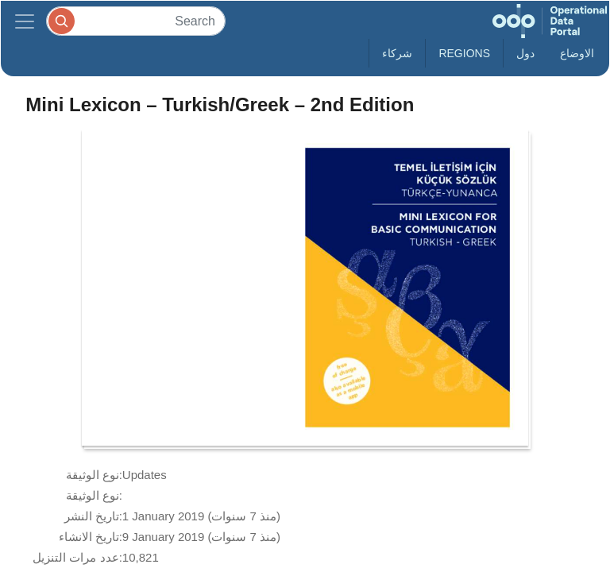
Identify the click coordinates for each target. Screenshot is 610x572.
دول (525, 53)
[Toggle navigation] (24, 21)
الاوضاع (577, 53)
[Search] (136, 21)
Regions (464, 53)
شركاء (397, 53)
